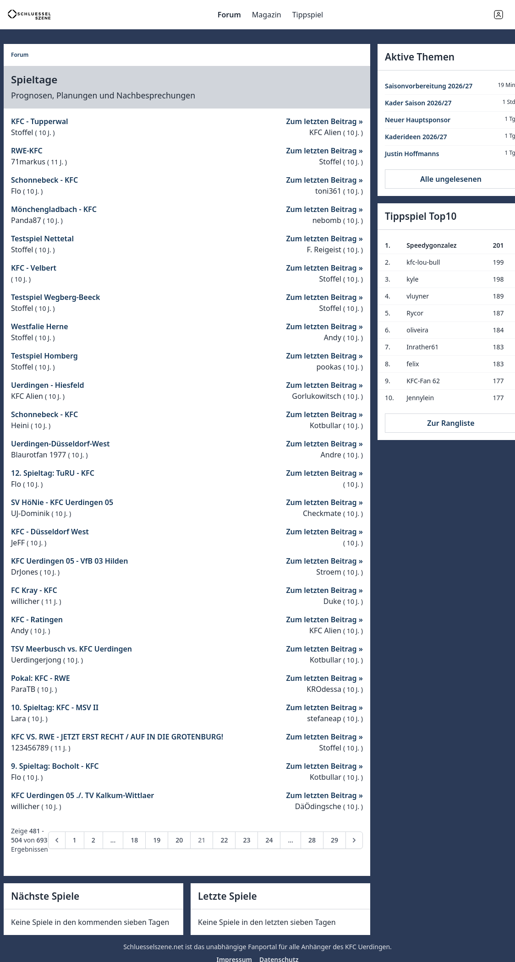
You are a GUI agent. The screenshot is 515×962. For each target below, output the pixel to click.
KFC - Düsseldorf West (50, 532)
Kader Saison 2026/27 (418, 102)
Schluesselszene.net (153, 946)
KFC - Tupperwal (39, 121)
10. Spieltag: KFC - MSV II (55, 707)
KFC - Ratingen (37, 619)
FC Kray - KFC (34, 590)
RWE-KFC (27, 151)
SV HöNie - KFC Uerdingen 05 (62, 502)
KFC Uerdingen (367, 946)
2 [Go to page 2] (93, 840)
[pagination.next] (354, 840)
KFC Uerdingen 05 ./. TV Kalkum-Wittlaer (82, 795)
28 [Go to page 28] (312, 840)
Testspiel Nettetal (42, 239)
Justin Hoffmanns (412, 153)
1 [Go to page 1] (75, 840)
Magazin (266, 15)
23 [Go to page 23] (246, 840)
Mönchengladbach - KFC (54, 209)
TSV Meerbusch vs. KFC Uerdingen (71, 649)
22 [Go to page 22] (224, 840)
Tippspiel (307, 15)
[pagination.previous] (57, 840)
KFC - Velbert (33, 268)
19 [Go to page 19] (156, 840)
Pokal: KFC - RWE (40, 678)
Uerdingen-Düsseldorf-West (60, 444)
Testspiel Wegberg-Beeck (55, 297)
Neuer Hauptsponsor (417, 119)
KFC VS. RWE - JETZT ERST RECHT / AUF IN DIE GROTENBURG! (117, 737)
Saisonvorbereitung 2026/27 (428, 86)
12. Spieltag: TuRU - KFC (52, 473)
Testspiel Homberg (44, 356)
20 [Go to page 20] (179, 840)
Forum (229, 15)
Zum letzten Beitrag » (324, 121)
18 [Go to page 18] (134, 840)
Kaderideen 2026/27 (416, 136)
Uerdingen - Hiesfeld (47, 385)
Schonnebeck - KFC (44, 180)
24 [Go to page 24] (269, 840)
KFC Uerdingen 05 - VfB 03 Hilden (69, 561)
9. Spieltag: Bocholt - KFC (55, 766)
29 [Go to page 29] (334, 840)
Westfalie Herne (39, 326)
